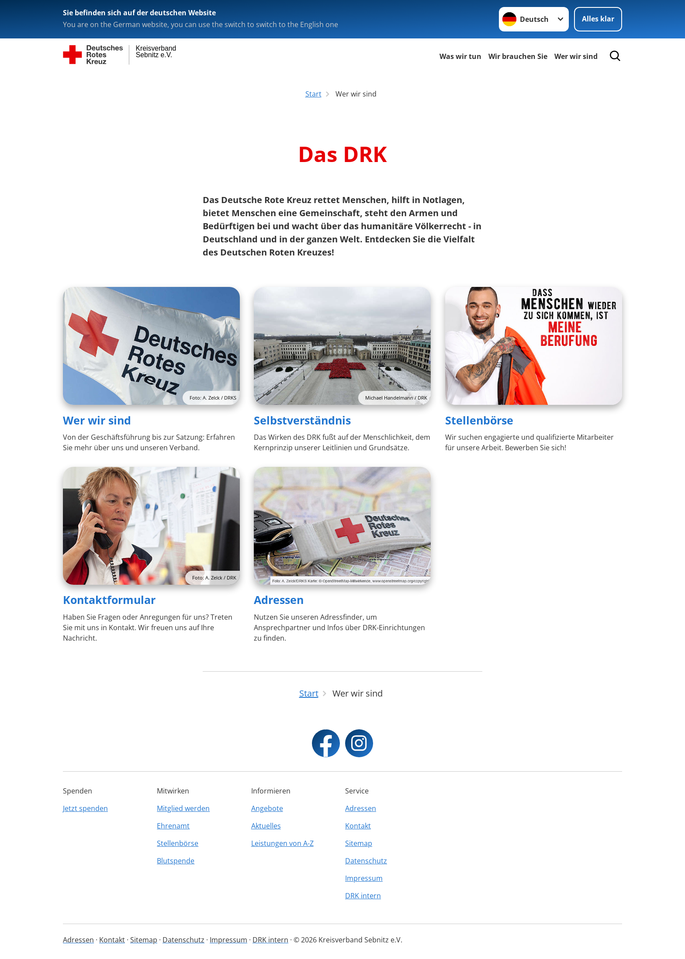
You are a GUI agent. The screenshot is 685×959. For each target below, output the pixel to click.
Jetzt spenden (85, 808)
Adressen (279, 599)
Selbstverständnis (302, 420)
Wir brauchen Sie (517, 56)
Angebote (267, 808)
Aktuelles (266, 826)
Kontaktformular (109, 599)
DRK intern (363, 895)
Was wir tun (460, 56)
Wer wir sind (576, 56)
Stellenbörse (479, 420)
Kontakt (358, 826)
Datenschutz (366, 861)
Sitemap (358, 843)
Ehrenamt (173, 826)
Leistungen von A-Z (282, 843)
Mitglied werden (183, 808)
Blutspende (175, 861)
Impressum (364, 878)
